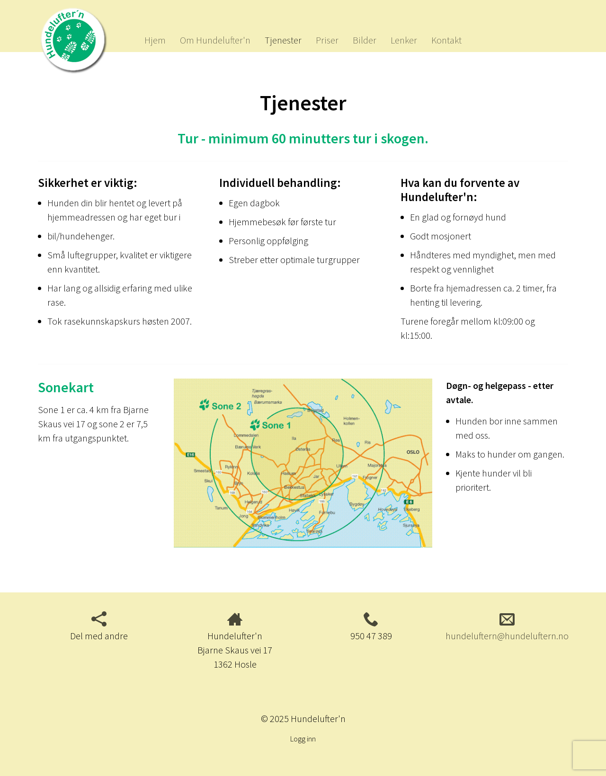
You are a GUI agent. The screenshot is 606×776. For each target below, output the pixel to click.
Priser (327, 40)
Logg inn (303, 738)
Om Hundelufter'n (215, 40)
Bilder (364, 40)
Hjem (155, 40)
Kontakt (446, 40)
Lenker (404, 40)
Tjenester (283, 40)
